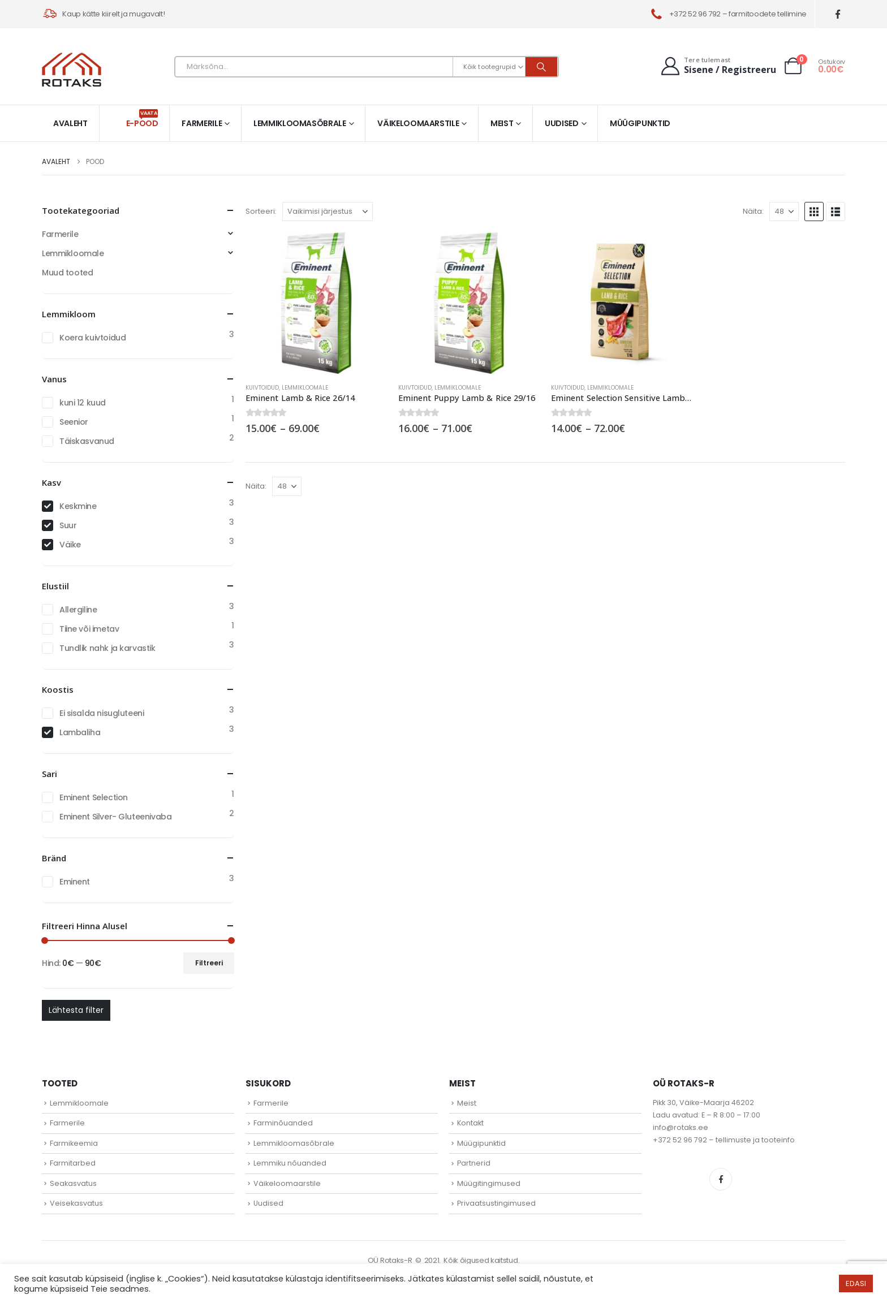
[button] (814, 211)
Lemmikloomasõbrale (299, 123)
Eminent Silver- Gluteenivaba (115, 816)
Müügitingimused (488, 1183)
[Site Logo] (71, 70)
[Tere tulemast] (717, 66)
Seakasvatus (73, 1183)
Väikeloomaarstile (418, 123)
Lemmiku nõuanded (289, 1163)
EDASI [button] (856, 1283)
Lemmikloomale (305, 387)
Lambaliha (79, 732)
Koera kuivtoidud (92, 337)
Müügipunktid (640, 123)
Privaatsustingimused (496, 1203)
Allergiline (78, 609)
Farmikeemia (74, 1143)
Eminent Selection (93, 797)
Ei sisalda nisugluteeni (101, 713)
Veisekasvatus (76, 1203)
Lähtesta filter (76, 1010)
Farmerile (202, 123)
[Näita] (784, 211)
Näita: (753, 211)
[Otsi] (541, 66)
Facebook (720, 1179)
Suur (67, 525)
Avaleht (70, 123)
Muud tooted (67, 272)
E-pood (142, 119)
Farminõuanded (283, 1123)
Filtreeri (209, 963)
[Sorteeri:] (327, 211)
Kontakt (470, 1123)
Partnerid (473, 1163)
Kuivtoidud (262, 387)
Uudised (562, 123)
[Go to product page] (316, 303)
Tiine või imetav (89, 629)
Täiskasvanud (86, 441)
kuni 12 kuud (82, 402)
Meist (501, 123)
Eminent (74, 881)
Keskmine (78, 506)
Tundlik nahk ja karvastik (107, 648)
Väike (70, 544)
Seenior (73, 422)
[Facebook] (838, 14)
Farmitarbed (73, 1163)
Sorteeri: (261, 211)
